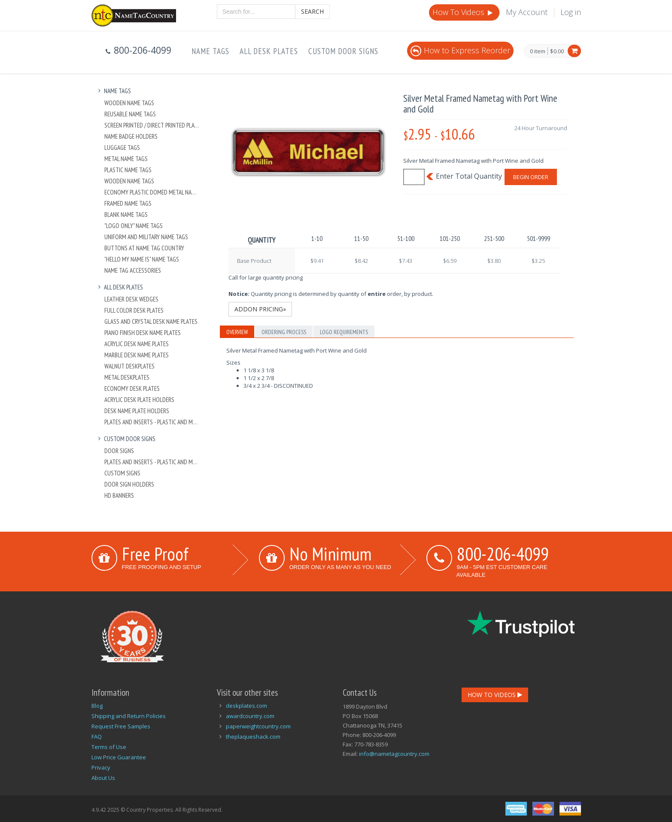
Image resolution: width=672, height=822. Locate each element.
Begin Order (530, 177)
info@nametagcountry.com (394, 754)
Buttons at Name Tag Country (144, 248)
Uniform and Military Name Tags (146, 237)
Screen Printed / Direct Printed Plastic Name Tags (152, 125)
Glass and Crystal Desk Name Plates (151, 321)
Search (312, 11)
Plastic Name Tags (128, 170)
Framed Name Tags (128, 203)
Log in (570, 12)
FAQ (96, 736)
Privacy (100, 767)
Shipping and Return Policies (128, 716)
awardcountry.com (250, 716)
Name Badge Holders (131, 136)
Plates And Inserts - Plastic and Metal (152, 422)
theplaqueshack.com (253, 736)
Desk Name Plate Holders (136, 411)
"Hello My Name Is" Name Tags (141, 259)
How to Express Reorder (460, 50)
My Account (526, 12)
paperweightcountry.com (258, 726)
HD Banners (119, 495)
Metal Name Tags (126, 159)
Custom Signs (122, 473)
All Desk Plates (269, 51)
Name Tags (210, 51)
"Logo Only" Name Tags (133, 226)
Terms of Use (108, 747)
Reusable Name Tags (130, 114)
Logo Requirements (344, 332)
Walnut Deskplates (129, 366)
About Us (103, 778)
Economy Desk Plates (132, 388)
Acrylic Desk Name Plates (136, 344)
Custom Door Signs (343, 51)
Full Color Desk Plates (134, 310)
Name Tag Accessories (132, 270)
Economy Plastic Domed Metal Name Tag (152, 192)
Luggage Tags (122, 147)
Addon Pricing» (260, 309)
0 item (537, 51)
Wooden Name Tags (129, 103)
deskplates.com (246, 705)
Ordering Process (284, 332)
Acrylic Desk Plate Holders (139, 400)
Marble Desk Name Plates (136, 355)
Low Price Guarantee (118, 757)
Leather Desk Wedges (131, 299)
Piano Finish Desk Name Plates (142, 333)
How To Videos (463, 12)
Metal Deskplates (126, 377)
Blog (97, 705)
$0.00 (557, 51)
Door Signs (119, 451)
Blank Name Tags (126, 214)
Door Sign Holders (129, 484)
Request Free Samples (120, 726)
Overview (237, 332)
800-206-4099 (503, 554)
